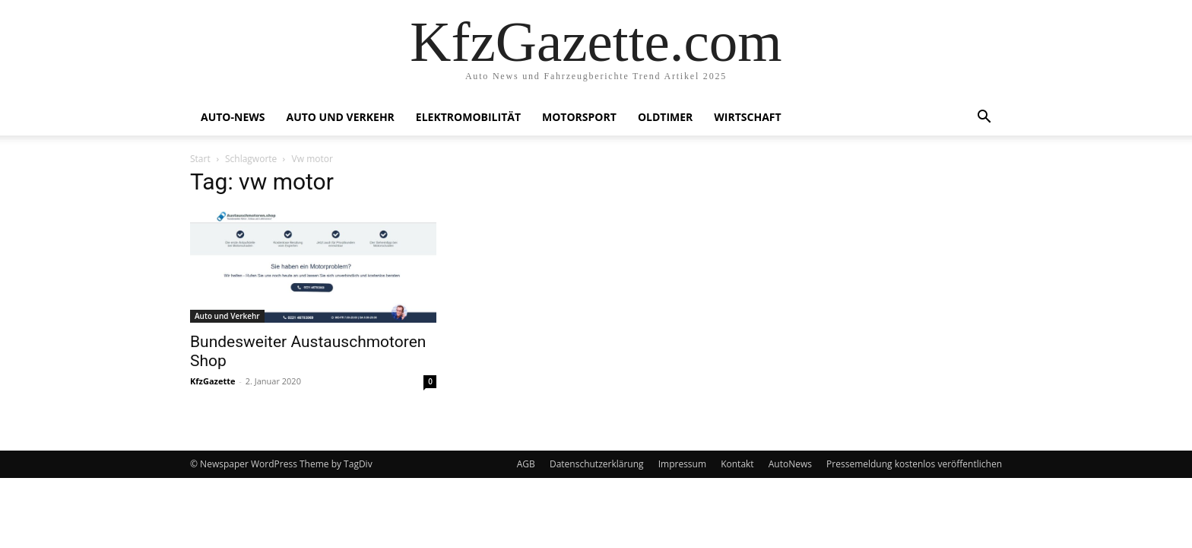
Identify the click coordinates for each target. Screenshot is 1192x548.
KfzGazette (212, 381)
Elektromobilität (468, 117)
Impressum (682, 463)
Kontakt (737, 463)
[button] (983, 118)
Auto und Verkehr (340, 117)
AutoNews (790, 463)
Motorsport (579, 117)
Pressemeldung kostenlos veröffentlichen (914, 463)
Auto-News (233, 117)
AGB (526, 463)
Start (200, 158)
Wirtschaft (747, 117)
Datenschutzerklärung (597, 463)
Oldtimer (665, 117)
